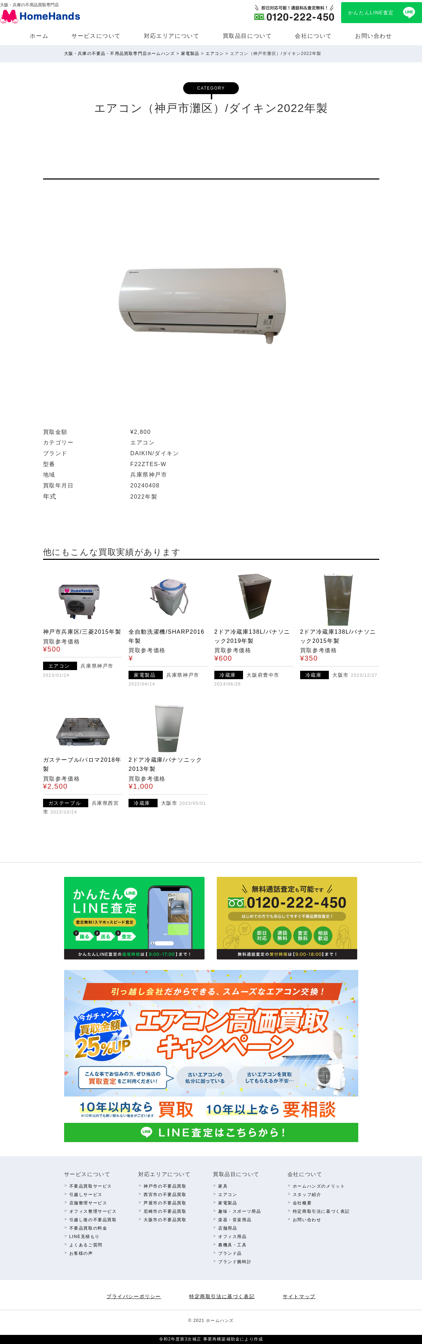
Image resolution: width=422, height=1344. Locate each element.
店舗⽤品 (227, 1228)
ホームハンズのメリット (319, 1186)
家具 (223, 1186)
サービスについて (96, 36)
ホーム (39, 36)
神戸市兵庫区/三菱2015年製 (82, 632)
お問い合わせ (373, 36)
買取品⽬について (247, 36)
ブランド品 (230, 1253)
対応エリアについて (171, 36)
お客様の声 (81, 1253)
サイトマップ (299, 1296)
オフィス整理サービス (93, 1211)
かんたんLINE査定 (371, 12)
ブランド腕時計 (234, 1261)
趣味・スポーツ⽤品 (239, 1211)
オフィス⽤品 (232, 1236)
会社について (313, 36)
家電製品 (227, 1203)
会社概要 (302, 1203)
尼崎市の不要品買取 (165, 1211)
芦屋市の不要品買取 (165, 1203)
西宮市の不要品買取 (165, 1194)
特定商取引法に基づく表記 (321, 1211)
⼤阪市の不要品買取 (165, 1219)
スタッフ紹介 (307, 1194)
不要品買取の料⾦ (88, 1228)
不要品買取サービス (90, 1186)
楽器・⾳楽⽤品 (234, 1219)
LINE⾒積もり (84, 1236)
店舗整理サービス (88, 1203)
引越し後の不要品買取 (93, 1219)
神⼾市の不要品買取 (165, 1186)
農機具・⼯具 (232, 1245)
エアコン (227, 1194)
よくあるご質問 (86, 1245)
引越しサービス (86, 1194)
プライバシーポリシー (133, 1296)
